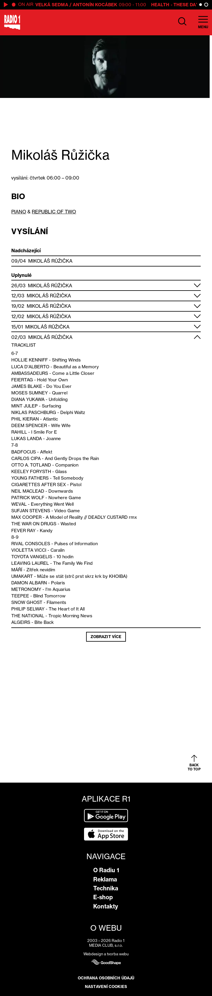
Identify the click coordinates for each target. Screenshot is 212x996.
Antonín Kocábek (95, 4)
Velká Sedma (51, 4)
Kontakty (105, 906)
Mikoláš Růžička (50, 261)
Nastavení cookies (106, 986)
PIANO (18, 212)
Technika (105, 888)
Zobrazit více (106, 636)
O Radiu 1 (106, 870)
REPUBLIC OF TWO (54, 212)
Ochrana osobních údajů (106, 978)
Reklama (105, 879)
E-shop (103, 897)
